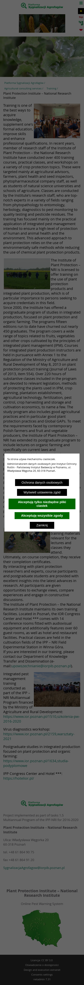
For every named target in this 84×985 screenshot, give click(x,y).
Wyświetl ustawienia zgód (42, 492)
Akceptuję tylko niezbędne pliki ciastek (42, 504)
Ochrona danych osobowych (42, 482)
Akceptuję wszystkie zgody (42, 515)
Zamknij (42, 525)
